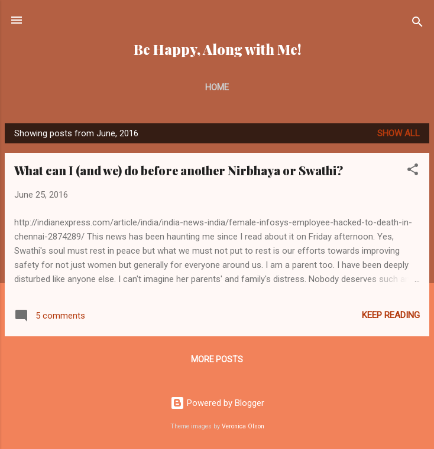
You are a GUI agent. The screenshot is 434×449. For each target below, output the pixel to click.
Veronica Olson (243, 426)
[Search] (417, 24)
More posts (217, 359)
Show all (398, 133)
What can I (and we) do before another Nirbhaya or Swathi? (178, 170)
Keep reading (391, 315)
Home (217, 87)
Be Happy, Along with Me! (217, 49)
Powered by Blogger (217, 403)
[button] (413, 171)
